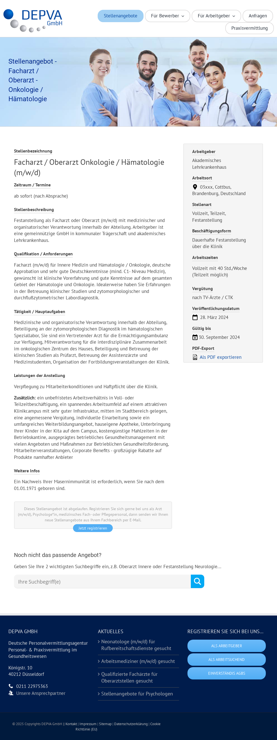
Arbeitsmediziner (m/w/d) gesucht (138, 661)
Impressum (88, 723)
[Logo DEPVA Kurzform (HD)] (34, 11)
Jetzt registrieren (93, 528)
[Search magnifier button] (197, 581)
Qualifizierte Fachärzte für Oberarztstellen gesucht (129, 677)
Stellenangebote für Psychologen (137, 693)
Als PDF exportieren (216, 357)
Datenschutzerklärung (131, 723)
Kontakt (71, 723)
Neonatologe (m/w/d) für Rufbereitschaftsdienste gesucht (136, 645)
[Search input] (103, 581)
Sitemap (105, 723)
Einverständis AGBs (226, 673)
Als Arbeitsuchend (226, 659)
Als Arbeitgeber (226, 645)
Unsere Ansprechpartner (40, 693)
